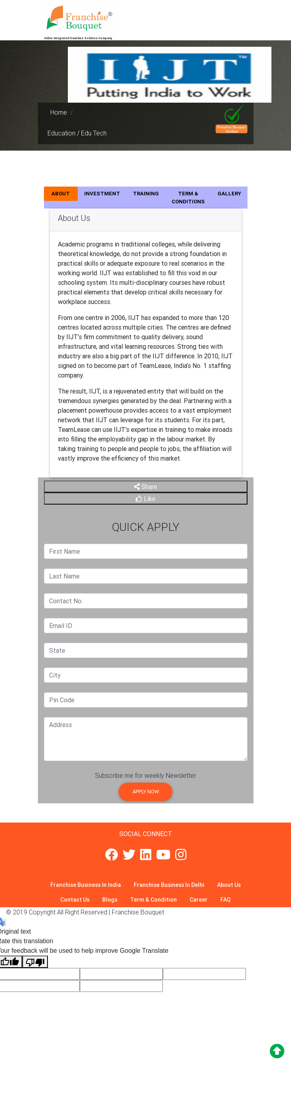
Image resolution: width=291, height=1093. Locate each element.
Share (145, 487)
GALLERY (229, 193)
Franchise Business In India (85, 884)
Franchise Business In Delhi (169, 884)
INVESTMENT (102, 193)
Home (58, 112)
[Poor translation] (35, 962)
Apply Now (146, 791)
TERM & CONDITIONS (188, 197)
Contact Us (74, 899)
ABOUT (60, 193)
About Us (229, 884)
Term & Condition (153, 899)
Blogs (109, 899)
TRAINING (146, 193)
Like (145, 499)
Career (199, 899)
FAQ (225, 899)
